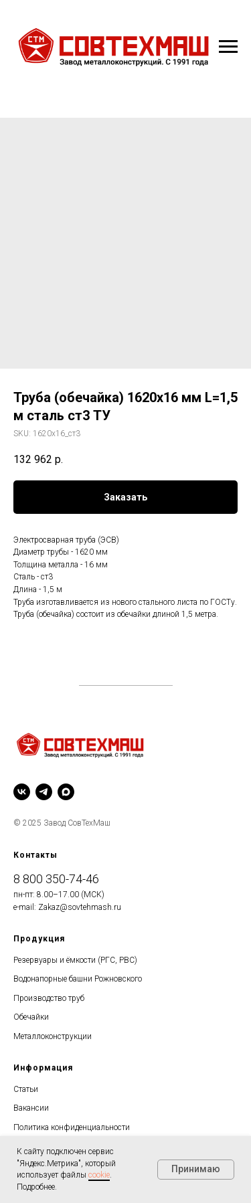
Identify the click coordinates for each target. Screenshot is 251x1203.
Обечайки (31, 1017)
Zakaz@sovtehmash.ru (79, 907)
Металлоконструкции (52, 1036)
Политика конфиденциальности (71, 1127)
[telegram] (43, 791)
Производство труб (48, 998)
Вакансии (31, 1108)
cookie (99, 1175)
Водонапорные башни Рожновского (77, 979)
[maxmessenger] (66, 791)
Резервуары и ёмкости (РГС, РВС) (75, 960)
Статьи (25, 1089)
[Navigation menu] (228, 47)
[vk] (21, 791)
